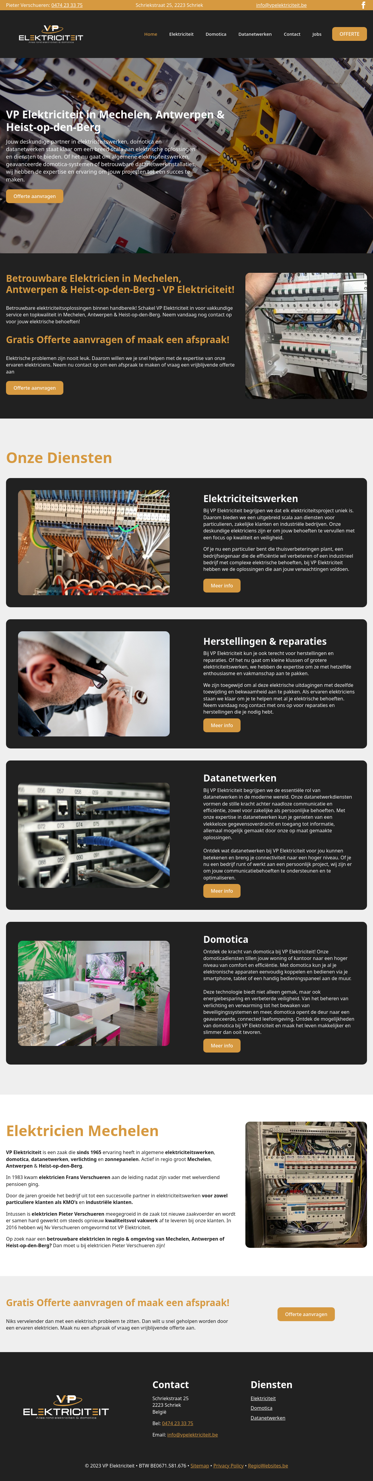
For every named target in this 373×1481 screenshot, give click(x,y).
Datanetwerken (255, 34)
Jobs (317, 34)
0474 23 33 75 (67, 5)
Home (150, 34)
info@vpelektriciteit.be (281, 5)
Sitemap (200, 1465)
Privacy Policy (228, 1465)
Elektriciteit (181, 34)
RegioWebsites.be (268, 1465)
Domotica (216, 34)
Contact (292, 34)
